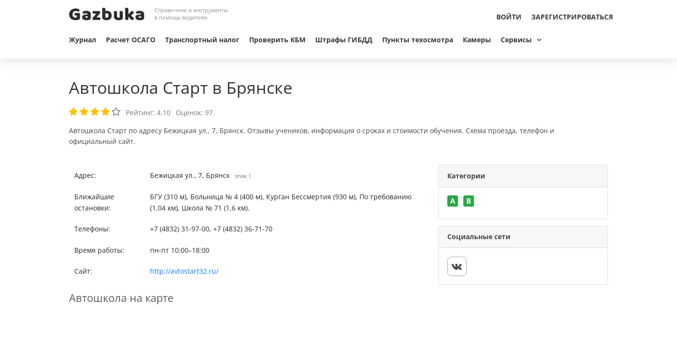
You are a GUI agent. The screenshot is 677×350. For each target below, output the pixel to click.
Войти (509, 16)
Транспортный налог (202, 39)
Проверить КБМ (277, 39)
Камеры (477, 39)
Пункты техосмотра (417, 39)
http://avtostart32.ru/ (184, 271)
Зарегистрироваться (572, 16)
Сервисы (516, 39)
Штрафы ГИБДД (343, 39)
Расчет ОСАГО (130, 39)
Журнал (82, 39)
